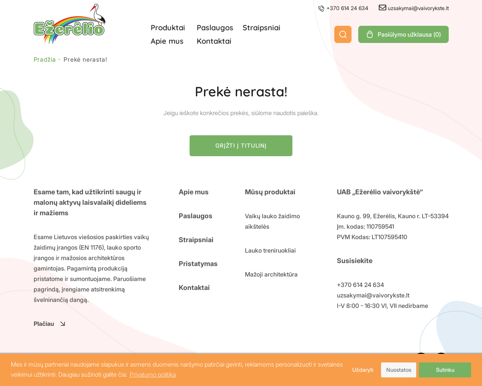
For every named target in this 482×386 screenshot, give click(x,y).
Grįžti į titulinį (241, 145)
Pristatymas (198, 264)
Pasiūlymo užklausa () (403, 34)
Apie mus (167, 41)
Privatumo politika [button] (153, 374)
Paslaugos (215, 27)
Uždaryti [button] (362, 370)
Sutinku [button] (445, 370)
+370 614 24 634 (342, 8)
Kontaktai (214, 41)
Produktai (168, 27)
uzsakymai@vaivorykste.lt (414, 8)
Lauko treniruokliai (270, 250)
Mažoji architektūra (271, 274)
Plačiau (49, 323)
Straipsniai (261, 27)
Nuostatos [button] (398, 370)
